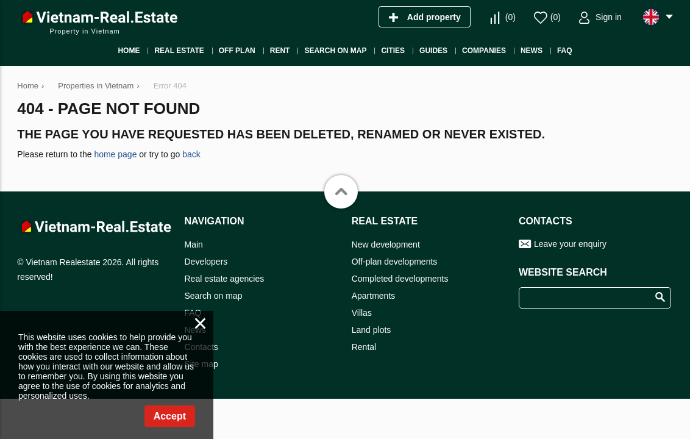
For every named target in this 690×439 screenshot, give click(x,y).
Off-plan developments (395, 261)
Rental (364, 347)
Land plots (371, 330)
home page (115, 154)
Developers (206, 261)
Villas (362, 313)
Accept (170, 416)
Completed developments (400, 279)
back (191, 154)
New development (386, 244)
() (510, 17)
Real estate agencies (225, 279)
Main (194, 244)
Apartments (374, 296)
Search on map (214, 296)
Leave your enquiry (570, 244)
